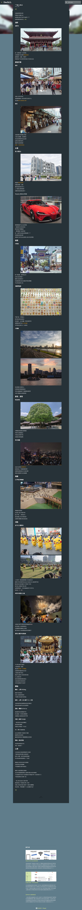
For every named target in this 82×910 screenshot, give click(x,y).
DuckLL (7, 2)
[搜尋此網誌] (74, 2)
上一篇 (24, 19)
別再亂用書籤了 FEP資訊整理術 (32, 882)
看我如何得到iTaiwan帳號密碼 (32, 860)
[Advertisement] (41, 814)
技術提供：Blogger (41, 908)
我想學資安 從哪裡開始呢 (31, 894)
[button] (16, 9)
